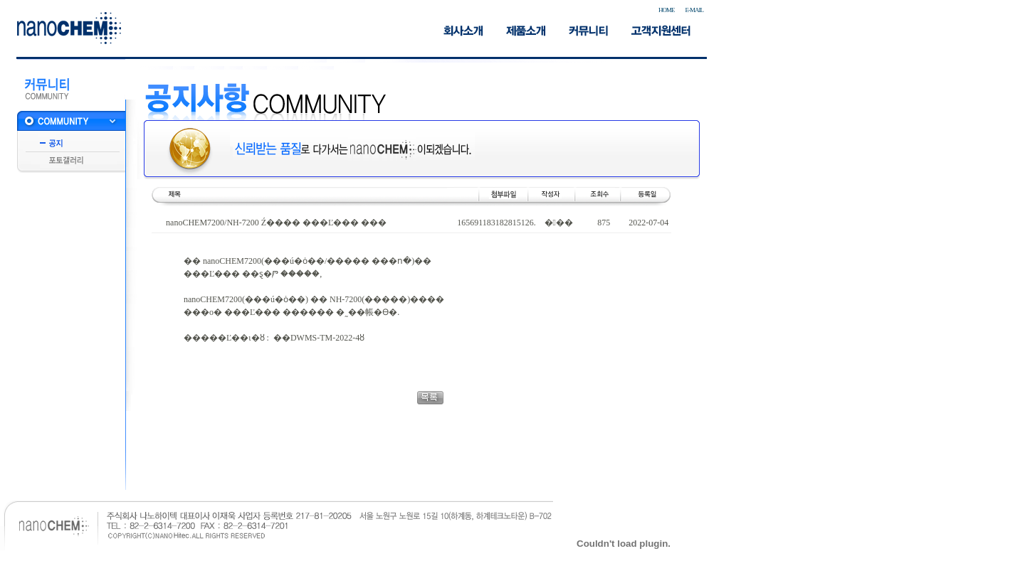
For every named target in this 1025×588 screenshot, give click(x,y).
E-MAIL (694, 10)
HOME (666, 10)
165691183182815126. (496, 223)
